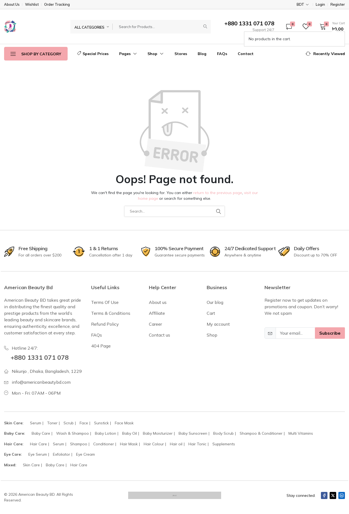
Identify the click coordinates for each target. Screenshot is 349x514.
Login (320, 4)
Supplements (223, 444)
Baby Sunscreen (193, 433)
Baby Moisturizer (158, 433)
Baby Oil (129, 433)
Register (337, 4)
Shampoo (78, 444)
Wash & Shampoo (72, 433)
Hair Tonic (197, 444)
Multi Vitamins (300, 433)
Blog (202, 53)
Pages (128, 53)
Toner (52, 423)
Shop (156, 53)
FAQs (222, 53)
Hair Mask (129, 444)
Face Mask (124, 423)
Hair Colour (154, 444)
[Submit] (205, 27)
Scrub (69, 423)
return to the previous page (217, 192)
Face (84, 423)
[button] (330, 26)
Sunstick (101, 423)
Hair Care (38, 444)
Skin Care (31, 464)
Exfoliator (61, 454)
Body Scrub (223, 433)
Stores (180, 53)
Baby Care (41, 433)
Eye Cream (85, 454)
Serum (35, 423)
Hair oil (176, 444)
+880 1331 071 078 (40, 357)
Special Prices (93, 53)
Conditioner (103, 444)
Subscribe (330, 333)
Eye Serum (37, 454)
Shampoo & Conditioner (261, 433)
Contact (246, 53)
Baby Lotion (105, 433)
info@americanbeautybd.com (41, 382)
